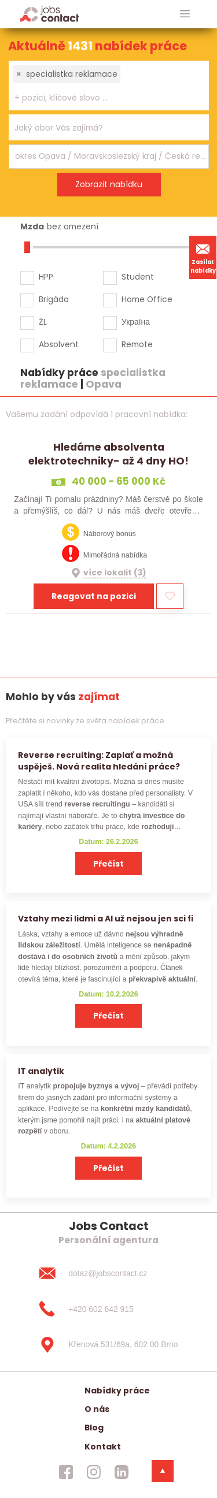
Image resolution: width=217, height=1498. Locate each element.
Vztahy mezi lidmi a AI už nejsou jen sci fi (105, 918)
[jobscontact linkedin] (121, 1472)
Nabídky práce (117, 1390)
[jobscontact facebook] (66, 1472)
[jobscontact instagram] (94, 1472)
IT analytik (41, 1071)
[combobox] (109, 85)
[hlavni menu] (185, 14)
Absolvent (59, 344)
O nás (96, 1409)
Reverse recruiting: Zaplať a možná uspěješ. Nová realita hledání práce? (99, 760)
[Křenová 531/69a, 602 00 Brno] (108, 1345)
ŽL (43, 322)
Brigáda (54, 299)
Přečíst (108, 863)
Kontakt (102, 1446)
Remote (137, 344)
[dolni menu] (163, 1471)
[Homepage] (49, 13)
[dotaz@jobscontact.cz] (108, 1273)
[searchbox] (101, 98)
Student (138, 276)
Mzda (32, 226)
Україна (136, 322)
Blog (94, 1427)
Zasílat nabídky (203, 257)
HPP (46, 276)
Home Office (147, 299)
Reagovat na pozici (94, 596)
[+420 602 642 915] (108, 1309)
